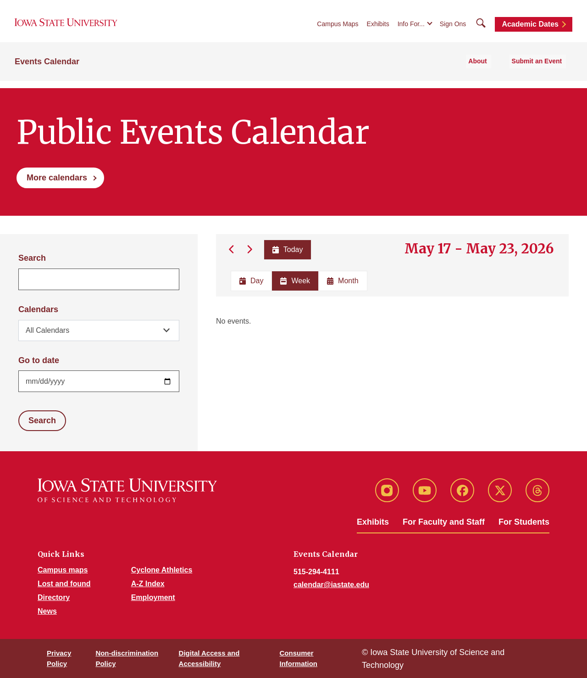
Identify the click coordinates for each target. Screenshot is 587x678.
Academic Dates (530, 29)
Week (295, 281)
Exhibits (378, 28)
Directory (54, 597)
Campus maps (63, 570)
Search (32, 258)
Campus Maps (337, 28)
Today (286, 249)
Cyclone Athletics (162, 570)
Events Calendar (47, 69)
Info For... (411, 28)
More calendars (57, 177)
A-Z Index (148, 584)
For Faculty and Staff (444, 522)
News (47, 611)
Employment (153, 597)
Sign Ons (453, 28)
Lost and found (64, 584)
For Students (523, 522)
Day (251, 281)
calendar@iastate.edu (331, 584)
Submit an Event (540, 69)
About (488, 69)
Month (342, 281)
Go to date (38, 360)
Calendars (38, 309)
